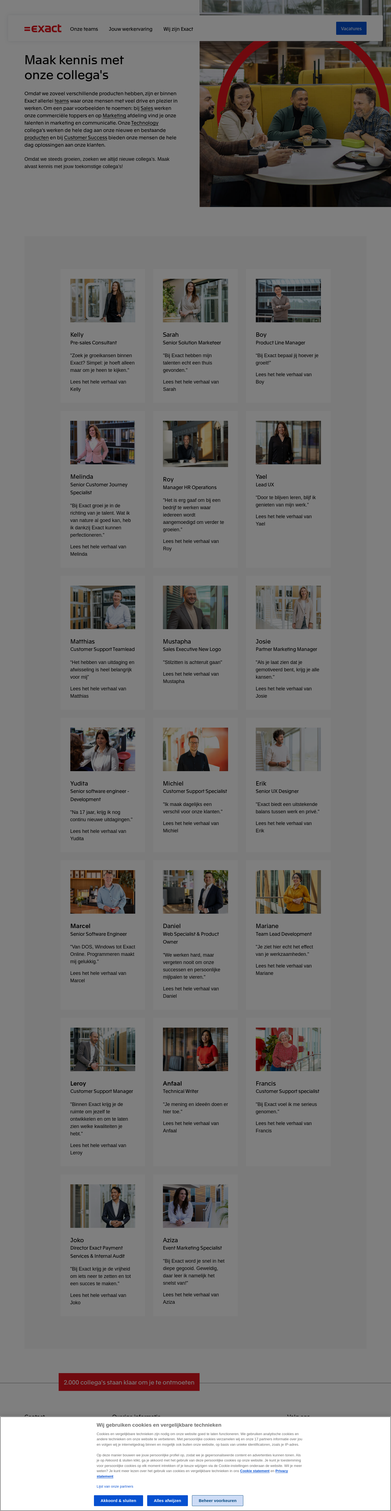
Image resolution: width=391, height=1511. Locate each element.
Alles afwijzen (167, 1500)
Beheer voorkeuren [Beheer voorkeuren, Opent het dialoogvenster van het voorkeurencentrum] (218, 1500)
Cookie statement (254, 1471)
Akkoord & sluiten (118, 1500)
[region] (195, 1463)
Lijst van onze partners (115, 1486)
